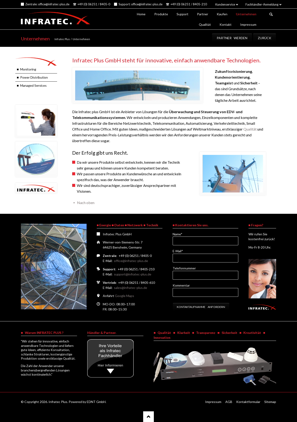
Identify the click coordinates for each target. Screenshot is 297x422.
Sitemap (270, 402)
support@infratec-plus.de (132, 274)
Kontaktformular (248, 402)
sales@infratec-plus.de (130, 288)
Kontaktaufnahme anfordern (201, 307)
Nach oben (85, 202)
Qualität (205, 24)
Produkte (161, 14)
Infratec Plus (62, 39)
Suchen (271, 14)
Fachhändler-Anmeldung (261, 4)
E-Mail (180, 251)
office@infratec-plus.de (131, 261)
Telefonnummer (184, 268)
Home (141, 14)
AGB (228, 402)
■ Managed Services (31, 85)
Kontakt (226, 24)
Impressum (248, 24)
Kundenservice (225, 4)
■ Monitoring (26, 69)
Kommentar (181, 285)
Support (182, 14)
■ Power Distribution (32, 77)
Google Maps (124, 296)
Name (180, 234)
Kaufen (222, 14)
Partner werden (232, 38)
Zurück (264, 38)
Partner (202, 14)
